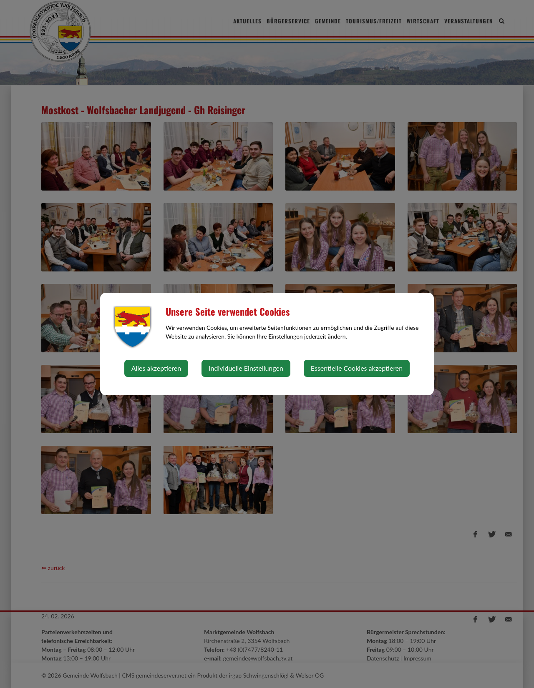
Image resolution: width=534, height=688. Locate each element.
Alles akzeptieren (156, 368)
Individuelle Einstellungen (246, 368)
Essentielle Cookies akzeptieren (357, 368)
